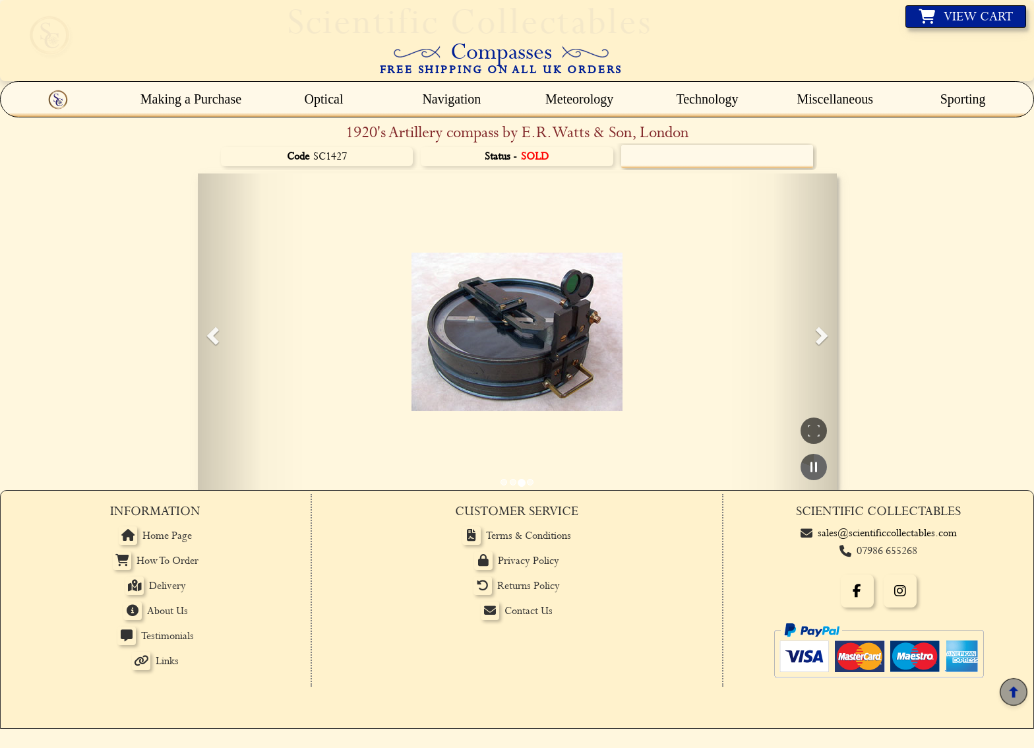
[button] (211, 332)
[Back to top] (1013, 692)
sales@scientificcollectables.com (887, 533)
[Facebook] (857, 591)
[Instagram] (900, 591)
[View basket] (965, 16)
